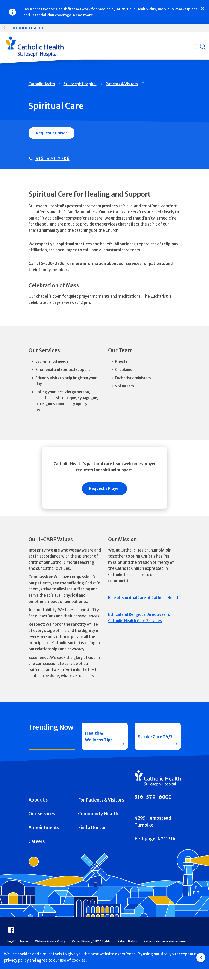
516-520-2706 (52, 158)
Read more (83, 15)
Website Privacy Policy (50, 942)
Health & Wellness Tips (99, 737)
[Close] (202, 9)
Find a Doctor (92, 828)
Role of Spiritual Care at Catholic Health (144, 597)
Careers (37, 842)
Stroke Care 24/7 (156, 736)
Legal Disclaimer (17, 942)
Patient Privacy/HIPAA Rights (91, 942)
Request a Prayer (51, 133)
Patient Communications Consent (166, 942)
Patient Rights (127, 942)
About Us (38, 801)
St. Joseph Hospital (80, 84)
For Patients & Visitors (101, 801)
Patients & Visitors (122, 84)
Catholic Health (26, 28)
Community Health (98, 814)
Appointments (44, 828)
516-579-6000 (153, 798)
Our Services (42, 814)
